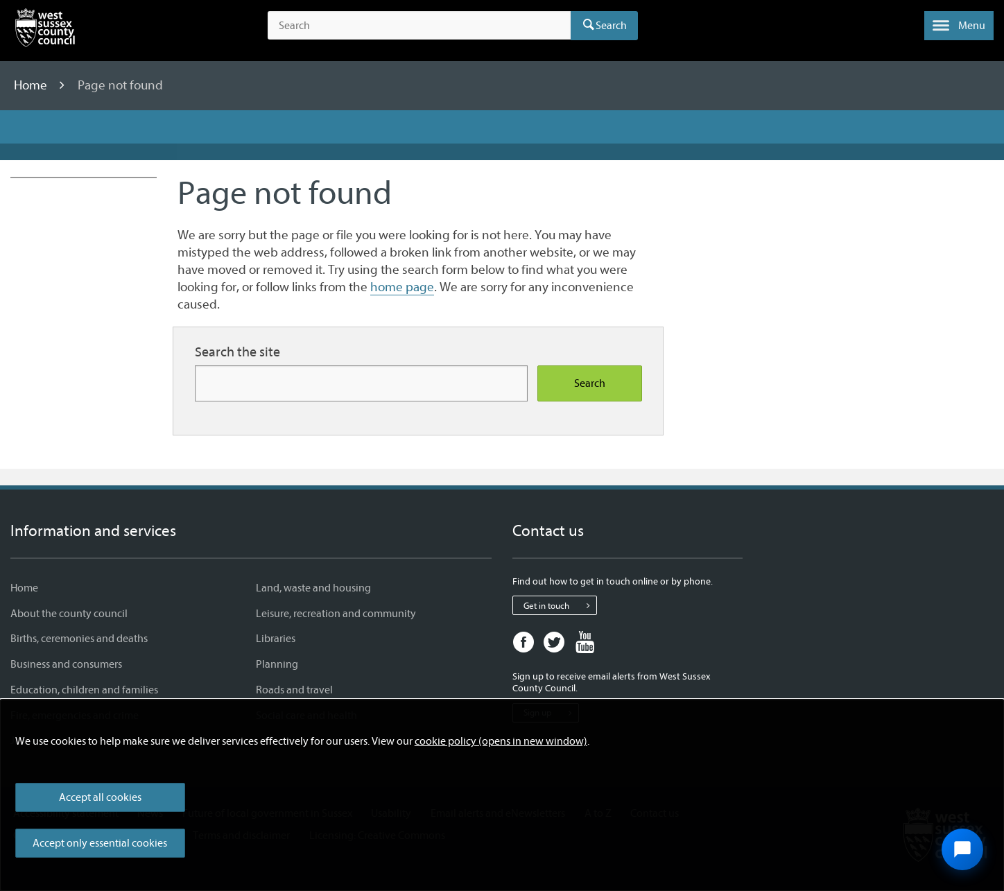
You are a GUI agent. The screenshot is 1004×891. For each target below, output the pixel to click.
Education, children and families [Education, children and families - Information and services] (84, 690)
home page (402, 287)
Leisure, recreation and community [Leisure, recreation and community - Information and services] (336, 613)
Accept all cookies (100, 797)
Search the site (237, 352)
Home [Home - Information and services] (24, 588)
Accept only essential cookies (100, 843)
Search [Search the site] (589, 383)
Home (32, 85)
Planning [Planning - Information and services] (277, 664)
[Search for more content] (361, 383)
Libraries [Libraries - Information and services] (275, 638)
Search (611, 25)
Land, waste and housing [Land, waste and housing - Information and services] (313, 588)
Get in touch (559, 605)
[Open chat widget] (962, 849)
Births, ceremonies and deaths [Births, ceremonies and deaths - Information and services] (79, 638)
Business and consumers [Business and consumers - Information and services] (66, 664)
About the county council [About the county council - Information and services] (69, 613)
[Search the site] (419, 25)
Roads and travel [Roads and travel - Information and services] (294, 690)
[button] (959, 25)
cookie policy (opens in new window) (501, 741)
